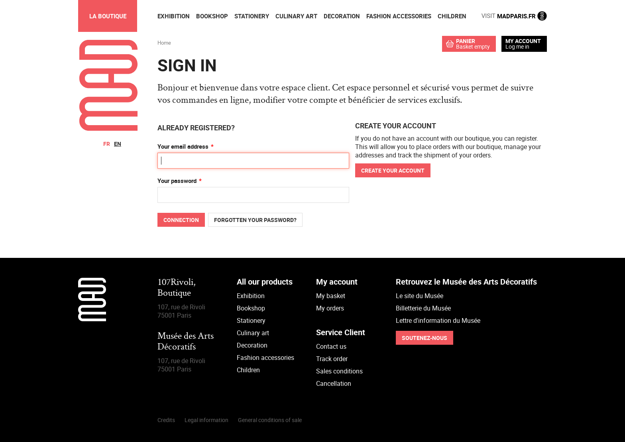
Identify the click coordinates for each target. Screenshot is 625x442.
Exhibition (251, 295)
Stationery (251, 320)
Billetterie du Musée (423, 308)
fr (106, 143)
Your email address (182, 146)
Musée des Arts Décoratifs (185, 342)
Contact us (331, 346)
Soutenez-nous (424, 338)
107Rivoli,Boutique (176, 288)
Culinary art (253, 332)
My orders (330, 308)
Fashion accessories (265, 357)
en (117, 143)
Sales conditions (339, 371)
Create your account (393, 170)
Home (164, 42)
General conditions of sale (270, 420)
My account (523, 41)
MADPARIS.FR (514, 16)
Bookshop (251, 308)
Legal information (206, 420)
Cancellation (333, 383)
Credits (166, 420)
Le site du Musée (419, 295)
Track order (332, 358)
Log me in (517, 46)
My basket (330, 295)
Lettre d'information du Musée (438, 320)
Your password (177, 181)
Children (248, 369)
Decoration (252, 345)
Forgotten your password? (255, 220)
